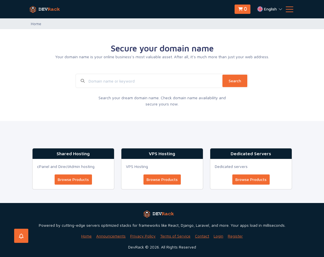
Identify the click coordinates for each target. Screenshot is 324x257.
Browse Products (73, 179)
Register (235, 236)
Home (86, 236)
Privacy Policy (143, 236)
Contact (202, 236)
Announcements (111, 236)
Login (218, 236)
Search (235, 80)
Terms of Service (175, 236)
